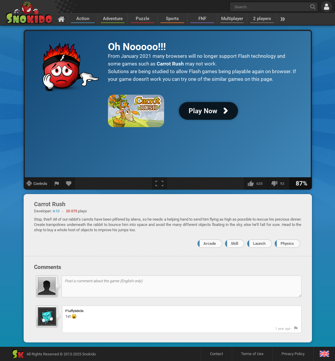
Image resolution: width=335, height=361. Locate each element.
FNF (202, 18)
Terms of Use (252, 354)
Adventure (113, 18)
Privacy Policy (293, 354)
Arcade (209, 243)
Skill (234, 243)
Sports (172, 18)
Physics (287, 243)
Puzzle (142, 18)
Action (82, 18)
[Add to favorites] (69, 183)
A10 (56, 211)
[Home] (61, 19)
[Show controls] (37, 183)
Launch (259, 243)
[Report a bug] (57, 183)
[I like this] (256, 183)
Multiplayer (232, 18)
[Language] (324, 354)
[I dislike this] (278, 183)
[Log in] (326, 6)
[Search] (312, 6)
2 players (262, 18)
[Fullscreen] (159, 183)
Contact (216, 354)
